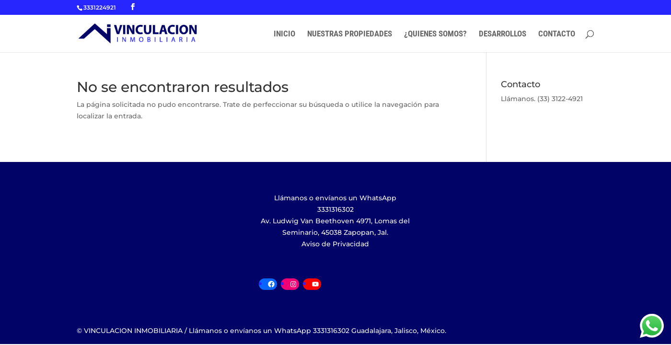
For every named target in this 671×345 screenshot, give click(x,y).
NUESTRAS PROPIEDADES (349, 34)
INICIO (284, 34)
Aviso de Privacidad (335, 244)
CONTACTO (556, 34)
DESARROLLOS (502, 34)
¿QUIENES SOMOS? (435, 34)
